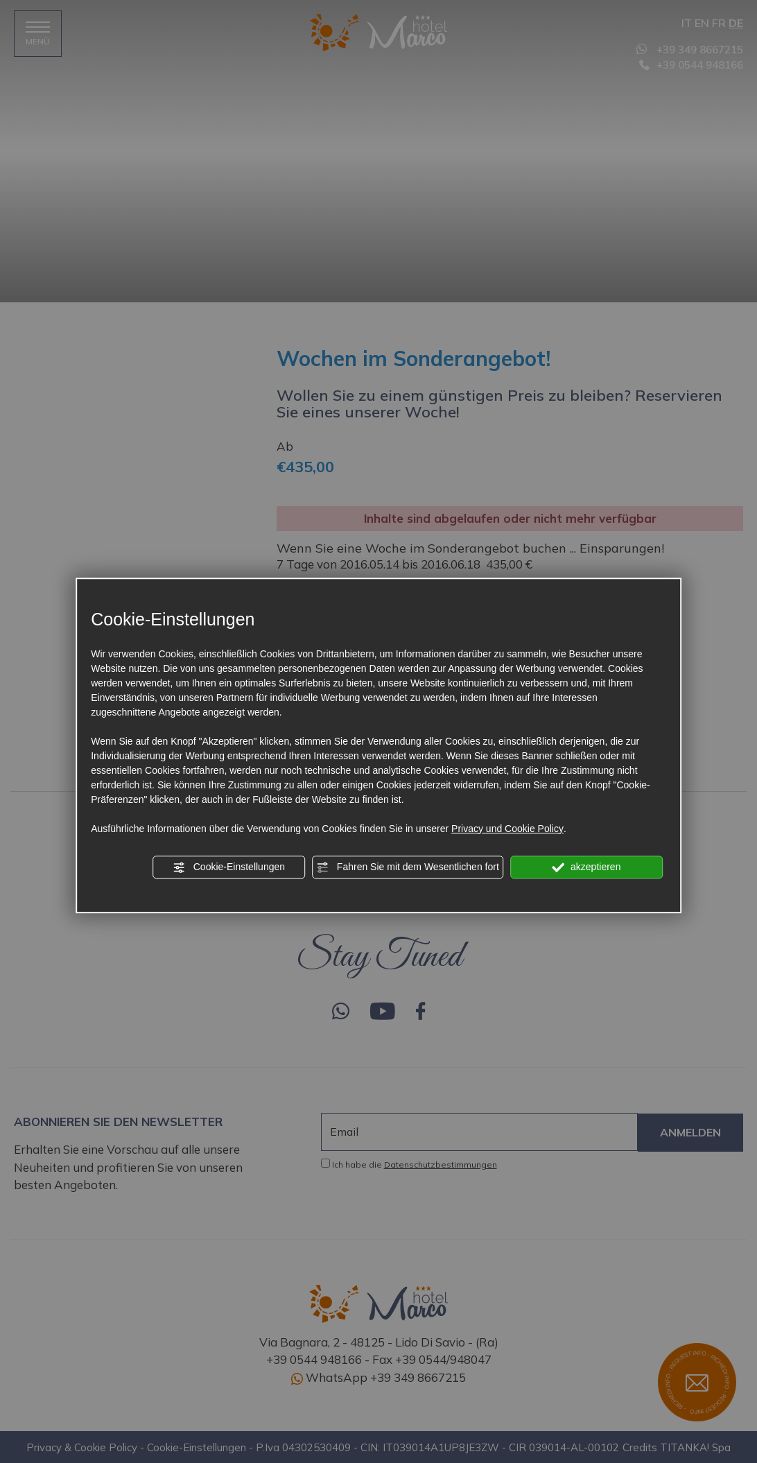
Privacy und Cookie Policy (507, 828)
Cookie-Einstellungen (229, 867)
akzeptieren (586, 867)
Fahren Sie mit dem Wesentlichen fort (407, 867)
